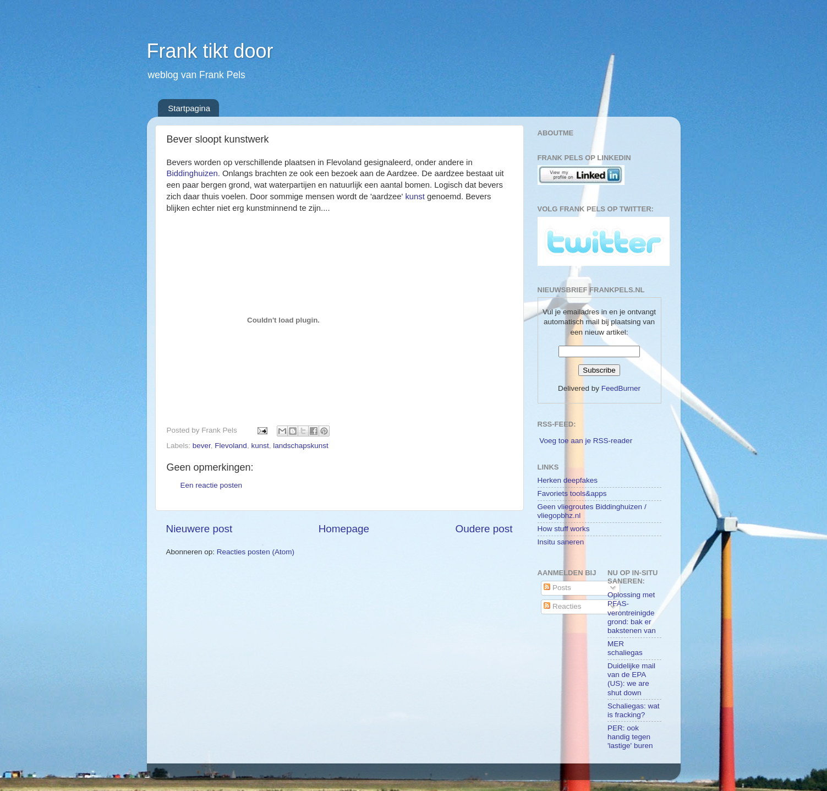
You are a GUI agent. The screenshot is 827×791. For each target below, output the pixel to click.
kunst (414, 196)
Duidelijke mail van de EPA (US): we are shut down (631, 679)
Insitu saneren (561, 542)
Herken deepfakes (568, 480)
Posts (557, 587)
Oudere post (484, 528)
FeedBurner (620, 388)
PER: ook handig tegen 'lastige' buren (630, 737)
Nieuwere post (199, 528)
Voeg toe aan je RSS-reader (585, 441)
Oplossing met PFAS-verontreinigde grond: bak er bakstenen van (631, 613)
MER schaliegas (625, 648)
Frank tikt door (210, 51)
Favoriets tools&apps (572, 493)
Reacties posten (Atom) (255, 552)
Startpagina (189, 108)
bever (202, 445)
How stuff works (564, 529)
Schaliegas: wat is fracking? (633, 710)
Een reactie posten (211, 485)
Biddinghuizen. (193, 173)
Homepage (344, 528)
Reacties (562, 606)
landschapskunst (300, 445)
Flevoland (231, 445)
